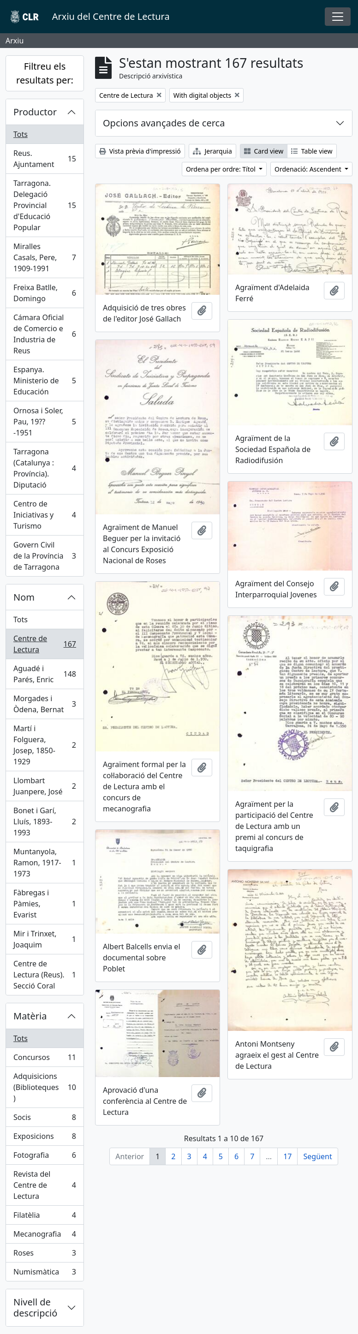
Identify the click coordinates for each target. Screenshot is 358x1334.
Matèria (30, 1016)
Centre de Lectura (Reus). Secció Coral (44, 975)
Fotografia (44, 1157)
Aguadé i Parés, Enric (44, 674)
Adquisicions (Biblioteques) (44, 1087)
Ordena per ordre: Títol (221, 169)
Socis (44, 1119)
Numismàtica (44, 1273)
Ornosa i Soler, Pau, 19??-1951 (44, 421)
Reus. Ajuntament (44, 158)
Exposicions (44, 1138)
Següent (317, 1156)
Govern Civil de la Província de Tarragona (44, 556)
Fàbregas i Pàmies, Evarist (44, 903)
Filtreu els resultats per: (44, 73)
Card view (263, 151)
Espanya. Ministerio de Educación (44, 380)
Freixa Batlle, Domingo (44, 293)
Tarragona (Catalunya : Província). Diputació (44, 468)
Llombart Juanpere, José (44, 786)
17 (287, 1156)
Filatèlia (44, 1217)
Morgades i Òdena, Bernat (44, 704)
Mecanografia (44, 1236)
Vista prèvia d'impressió (140, 151)
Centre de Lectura (44, 644)
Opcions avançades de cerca (164, 123)
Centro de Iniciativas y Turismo (44, 515)
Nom (24, 597)
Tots (20, 134)
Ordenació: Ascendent (308, 169)
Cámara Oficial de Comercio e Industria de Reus (44, 334)
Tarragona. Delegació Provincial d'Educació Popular (44, 205)
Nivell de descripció (35, 1307)
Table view (311, 151)
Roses (44, 1255)
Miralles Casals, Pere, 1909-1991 (44, 257)
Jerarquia (212, 151)
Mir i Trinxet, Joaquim (44, 939)
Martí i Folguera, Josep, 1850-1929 (44, 745)
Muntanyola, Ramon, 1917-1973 (44, 862)
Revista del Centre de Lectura (44, 1185)
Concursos (44, 1059)
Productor (35, 112)
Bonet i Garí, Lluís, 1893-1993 (44, 821)
